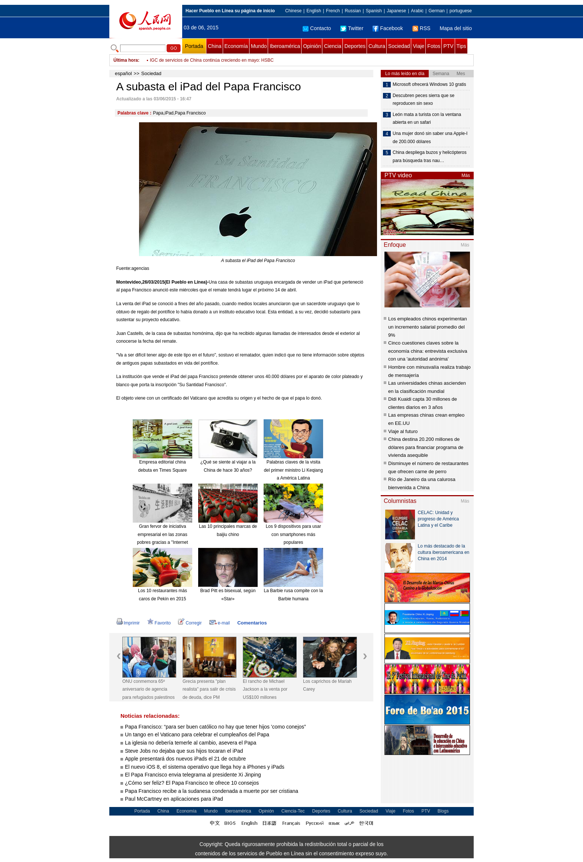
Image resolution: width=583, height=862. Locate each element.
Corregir (190, 623)
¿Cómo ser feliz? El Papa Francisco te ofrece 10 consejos (192, 783)
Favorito (159, 623)
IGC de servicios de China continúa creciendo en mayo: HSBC (212, 60)
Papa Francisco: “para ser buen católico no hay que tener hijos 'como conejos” (215, 727)
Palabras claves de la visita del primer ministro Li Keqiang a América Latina (293, 470)
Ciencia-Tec (293, 811)
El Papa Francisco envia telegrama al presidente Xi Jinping (193, 775)
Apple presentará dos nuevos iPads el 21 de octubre (185, 759)
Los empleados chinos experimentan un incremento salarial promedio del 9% (427, 327)
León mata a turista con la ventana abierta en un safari (427, 118)
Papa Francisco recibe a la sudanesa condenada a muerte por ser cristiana (211, 791)
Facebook (388, 28)
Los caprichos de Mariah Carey (327, 685)
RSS (421, 28)
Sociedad (399, 46)
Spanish (374, 10)
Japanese (396, 10)
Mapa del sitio (456, 28)
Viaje (418, 46)
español (123, 73)
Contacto (317, 28)
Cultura (376, 46)
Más (465, 175)
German (436, 10)
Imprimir (128, 623)
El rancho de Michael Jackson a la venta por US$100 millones (265, 689)
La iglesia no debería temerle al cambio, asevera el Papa (190, 743)
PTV (448, 46)
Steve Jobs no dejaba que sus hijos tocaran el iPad (184, 751)
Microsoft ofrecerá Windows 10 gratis (429, 84)
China (215, 46)
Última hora (125, 60)
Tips (461, 46)
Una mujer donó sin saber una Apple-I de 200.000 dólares (430, 137)
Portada (194, 46)
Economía (236, 46)
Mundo (259, 46)
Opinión (312, 46)
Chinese (293, 10)
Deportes (354, 46)
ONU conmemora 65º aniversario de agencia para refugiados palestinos (148, 689)
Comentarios (252, 623)
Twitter (351, 28)
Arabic (417, 10)
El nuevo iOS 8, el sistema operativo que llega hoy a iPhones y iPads (204, 767)
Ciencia (332, 46)
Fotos (433, 46)
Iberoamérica (285, 46)
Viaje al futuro (403, 431)
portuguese (461, 10)
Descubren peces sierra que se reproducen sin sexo (423, 99)
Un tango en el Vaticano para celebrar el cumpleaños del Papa (197, 734)
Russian (353, 10)
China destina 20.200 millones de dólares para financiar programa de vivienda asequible (425, 447)
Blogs (443, 811)
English (313, 10)
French (333, 10)
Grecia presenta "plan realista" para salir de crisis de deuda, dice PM (209, 689)
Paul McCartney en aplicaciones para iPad (174, 799)
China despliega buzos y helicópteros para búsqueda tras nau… (430, 156)
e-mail (219, 623)
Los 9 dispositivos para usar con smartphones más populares (293, 534)
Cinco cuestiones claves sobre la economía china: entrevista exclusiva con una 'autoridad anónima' (427, 351)
